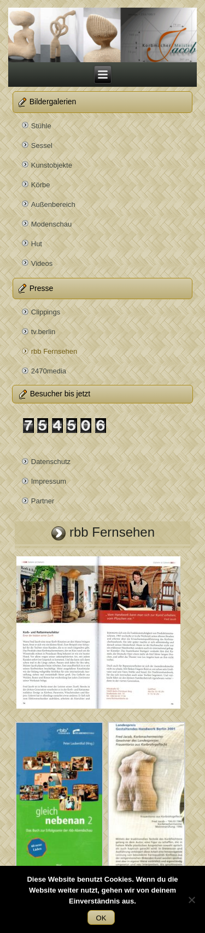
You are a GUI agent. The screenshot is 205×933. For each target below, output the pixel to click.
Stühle (41, 126)
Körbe (40, 185)
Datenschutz (51, 461)
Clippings (45, 312)
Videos (42, 263)
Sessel (41, 145)
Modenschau (51, 224)
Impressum (48, 481)
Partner (43, 501)
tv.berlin (43, 332)
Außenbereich (53, 204)
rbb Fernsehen (54, 351)
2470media (48, 371)
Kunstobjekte (51, 165)
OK (101, 918)
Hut (36, 244)
